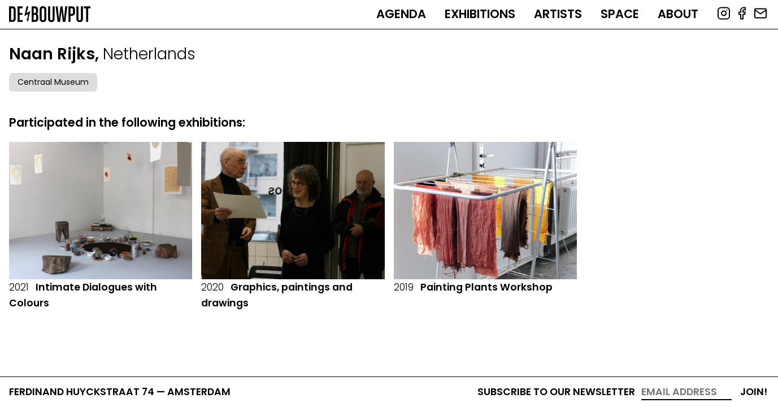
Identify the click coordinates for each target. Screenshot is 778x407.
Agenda (401, 14)
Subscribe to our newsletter (556, 392)
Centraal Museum (53, 82)
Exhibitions (480, 14)
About (678, 14)
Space (620, 14)
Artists (558, 14)
